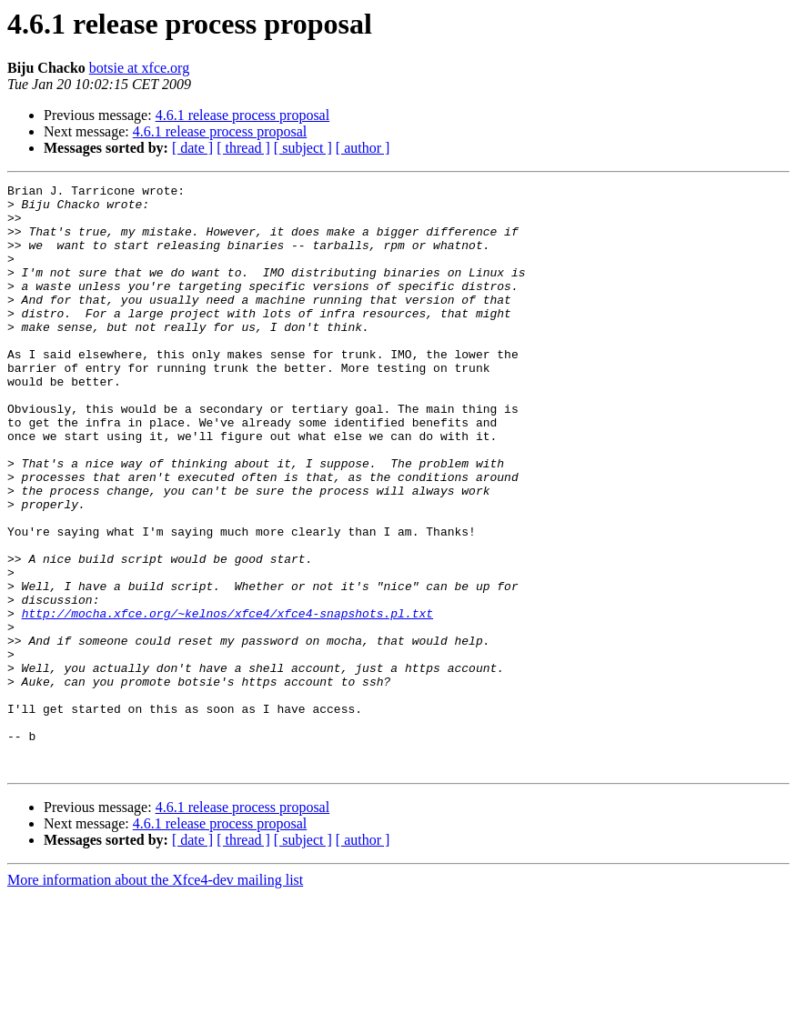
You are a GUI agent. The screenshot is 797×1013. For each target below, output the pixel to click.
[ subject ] (303, 147)
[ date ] (192, 147)
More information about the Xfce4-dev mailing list (155, 997)
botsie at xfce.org (139, 67)
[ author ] (363, 147)
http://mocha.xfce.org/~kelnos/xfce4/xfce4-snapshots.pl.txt (227, 700)
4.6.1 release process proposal (243, 115)
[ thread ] (243, 147)
